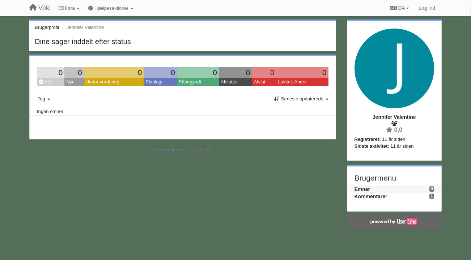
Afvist (260, 81)
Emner (362, 189)
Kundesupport (169, 149)
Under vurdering (102, 81)
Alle (45, 81)
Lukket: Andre (292, 81)
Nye (70, 81)
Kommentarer (371, 196)
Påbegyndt (190, 81)
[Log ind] (427, 8)
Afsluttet (229, 81)
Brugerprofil (47, 27)
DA (399, 8)
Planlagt (153, 81)
